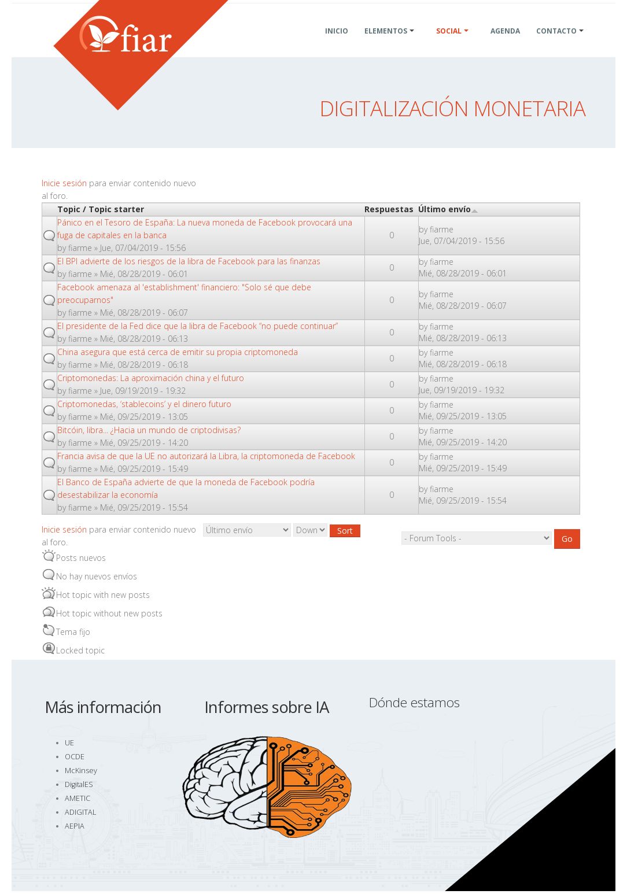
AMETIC (77, 798)
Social (449, 45)
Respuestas (389, 209)
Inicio (336, 45)
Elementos (385, 45)
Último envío (448, 209)
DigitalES (79, 784)
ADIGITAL (80, 812)
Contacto (556, 45)
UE (69, 743)
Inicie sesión (64, 183)
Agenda (505, 45)
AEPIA (74, 826)
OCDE (74, 757)
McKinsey (81, 770)
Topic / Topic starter (100, 209)
